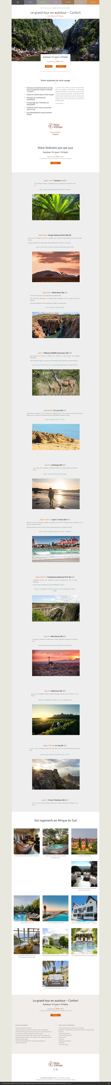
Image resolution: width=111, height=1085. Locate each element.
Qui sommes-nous (50, 1079)
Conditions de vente (61, 1079)
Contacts (55, 134)
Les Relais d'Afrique (46, 1078)
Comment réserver (40, 1079)
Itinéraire (48, 66)
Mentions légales (71, 1079)
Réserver (61, 66)
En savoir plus (68, 1083)
